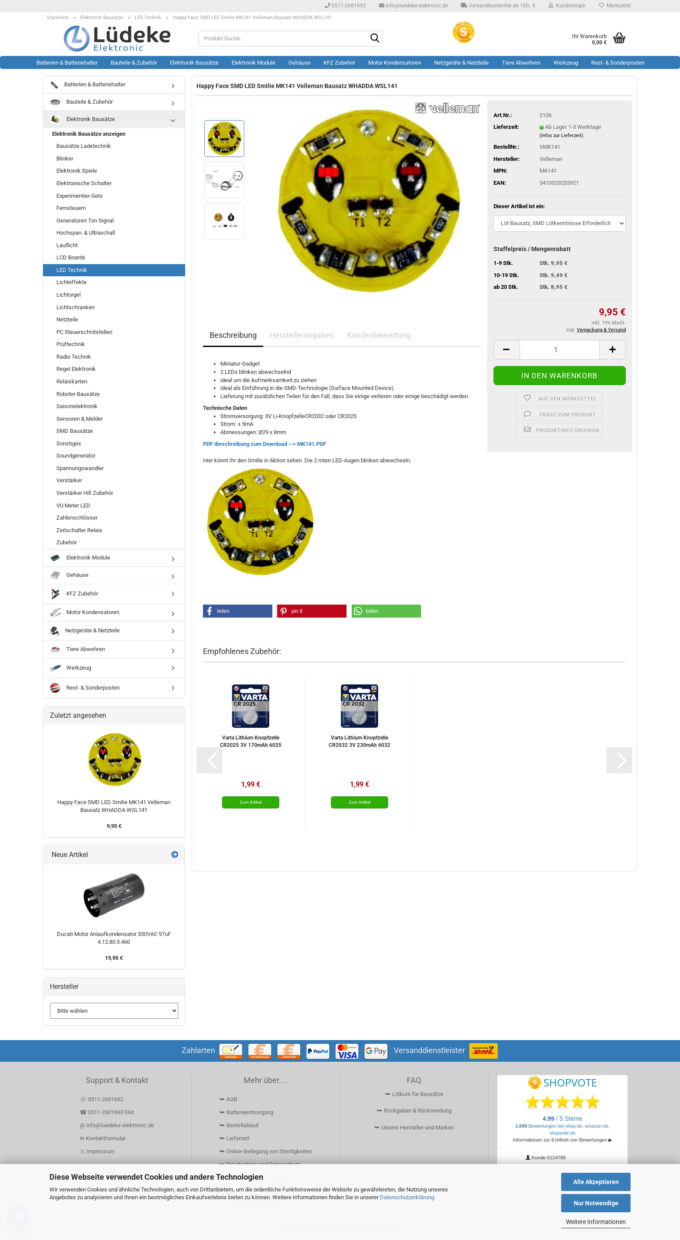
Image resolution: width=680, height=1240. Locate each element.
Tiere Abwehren (521, 62)
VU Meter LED (73, 505)
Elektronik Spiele (76, 170)
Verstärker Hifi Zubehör (84, 493)
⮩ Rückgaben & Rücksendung (414, 1110)
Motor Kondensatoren (394, 62)
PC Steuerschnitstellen (84, 332)
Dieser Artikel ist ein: (519, 206)
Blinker (64, 158)
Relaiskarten (71, 381)
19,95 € (114, 958)
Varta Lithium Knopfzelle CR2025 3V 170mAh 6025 (250, 741)
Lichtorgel (68, 294)
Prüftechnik (70, 344)
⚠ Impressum (97, 1151)
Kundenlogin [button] (567, 6)
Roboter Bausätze (78, 394)
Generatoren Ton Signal (85, 220)
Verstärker (69, 480)
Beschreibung (233, 335)
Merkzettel (615, 6)
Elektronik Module (253, 62)
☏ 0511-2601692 (101, 1099)
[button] (507, 350)
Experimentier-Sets (79, 196)
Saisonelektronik (77, 406)
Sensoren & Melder (79, 419)
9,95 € (114, 826)
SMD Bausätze (74, 431)
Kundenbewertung (379, 335)
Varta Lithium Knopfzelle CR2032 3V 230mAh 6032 (359, 741)
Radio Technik (73, 356)
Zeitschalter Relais (79, 530)
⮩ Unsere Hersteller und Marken (414, 1127)
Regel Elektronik (76, 369)
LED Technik (71, 270)
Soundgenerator (75, 455)
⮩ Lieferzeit (234, 1138)
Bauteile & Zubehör (134, 62)
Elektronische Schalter (83, 183)
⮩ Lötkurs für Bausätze (414, 1094)
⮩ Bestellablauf (239, 1125)
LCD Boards (70, 257)
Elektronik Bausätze (194, 62)
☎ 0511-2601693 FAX (107, 1112)
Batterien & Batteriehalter (67, 62)
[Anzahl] (560, 350)
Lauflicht (67, 245)
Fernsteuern (71, 208)
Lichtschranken (75, 307)
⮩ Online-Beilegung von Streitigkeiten (265, 1151)
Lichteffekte (71, 282)
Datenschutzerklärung (407, 1197)
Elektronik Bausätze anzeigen (88, 134)
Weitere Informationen (596, 1221)
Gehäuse (299, 62)
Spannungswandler (80, 468)
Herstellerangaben (302, 335)
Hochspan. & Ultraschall (85, 232)
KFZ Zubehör (339, 62)
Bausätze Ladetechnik (83, 146)
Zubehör (66, 542)
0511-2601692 (345, 6)
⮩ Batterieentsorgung (246, 1112)
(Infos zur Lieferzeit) (561, 135)
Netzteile (67, 319)
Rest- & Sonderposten (617, 62)
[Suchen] (374, 39)
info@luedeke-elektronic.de (413, 6)
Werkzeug (565, 62)
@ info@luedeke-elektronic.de (117, 1125)
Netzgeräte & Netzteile (461, 62)
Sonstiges (68, 443)
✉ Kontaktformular (103, 1138)
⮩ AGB (228, 1099)
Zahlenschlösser (77, 517)
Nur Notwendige (596, 1203)
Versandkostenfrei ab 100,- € (498, 6)
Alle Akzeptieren (596, 1181)
